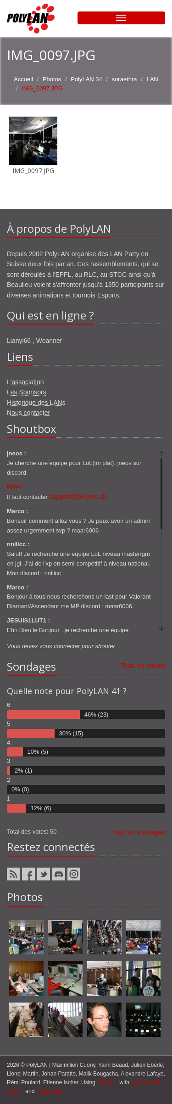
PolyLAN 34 (86, 79)
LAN (152, 79)
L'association (25, 382)
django (107, 1082)
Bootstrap (50, 1091)
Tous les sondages (138, 832)
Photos (52, 79)
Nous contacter (28, 412)
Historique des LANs (36, 402)
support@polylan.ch (78, 496)
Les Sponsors (26, 392)
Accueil (23, 79)
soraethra (124, 79)
